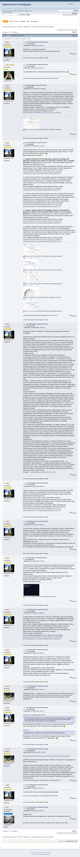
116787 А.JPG (28, 596)
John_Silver (10, 65)
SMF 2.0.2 (33, 852)
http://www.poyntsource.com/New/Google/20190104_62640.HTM (42, 173)
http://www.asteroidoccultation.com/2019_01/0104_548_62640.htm (42, 171)
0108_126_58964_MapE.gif (31, 311)
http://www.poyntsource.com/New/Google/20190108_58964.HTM (42, 241)
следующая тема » (72, 29)
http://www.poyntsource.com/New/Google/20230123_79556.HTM (42, 639)
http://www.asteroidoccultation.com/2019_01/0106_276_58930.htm (42, 188)
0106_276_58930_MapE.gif (31, 270)
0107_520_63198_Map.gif (30, 297)
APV (7, 807)
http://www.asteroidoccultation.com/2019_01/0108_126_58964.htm (42, 239)
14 (13, 32)
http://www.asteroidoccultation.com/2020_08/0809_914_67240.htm (42, 508)
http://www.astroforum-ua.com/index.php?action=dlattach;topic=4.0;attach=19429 (46, 756)
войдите (27, 11)
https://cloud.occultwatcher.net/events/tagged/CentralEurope (40, 795)
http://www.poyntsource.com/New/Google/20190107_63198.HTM (42, 223)
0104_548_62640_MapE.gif (31, 256)
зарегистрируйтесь (8, 12)
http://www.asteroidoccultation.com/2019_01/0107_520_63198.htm (42, 221)
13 (11, 32)
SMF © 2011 (39, 852)
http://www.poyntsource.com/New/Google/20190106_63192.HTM (42, 206)
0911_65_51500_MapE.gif (31, 129)
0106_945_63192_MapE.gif (31, 283)
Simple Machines (47, 852)
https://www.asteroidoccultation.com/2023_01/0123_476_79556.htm (42, 637)
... (10, 32)
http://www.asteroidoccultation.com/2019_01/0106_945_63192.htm (42, 204)
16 (17, 32)
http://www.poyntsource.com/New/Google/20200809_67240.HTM (42, 510)
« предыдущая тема (61, 29)
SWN (7, 42)
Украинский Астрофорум (16, 4)
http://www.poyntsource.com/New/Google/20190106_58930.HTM (42, 190)
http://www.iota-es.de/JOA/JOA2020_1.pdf (43, 472)
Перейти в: (61, 841)
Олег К (8, 686)
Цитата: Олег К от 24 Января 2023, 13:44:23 (34, 714)
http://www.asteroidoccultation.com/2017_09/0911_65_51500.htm (42, 112)
